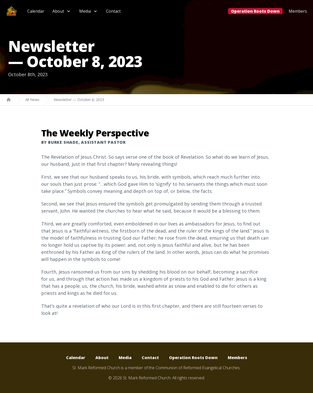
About (102, 357)
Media (125, 357)
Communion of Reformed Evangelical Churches (198, 367)
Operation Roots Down (255, 11)
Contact (113, 11)
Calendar (35, 11)
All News (32, 99)
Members (298, 11)
